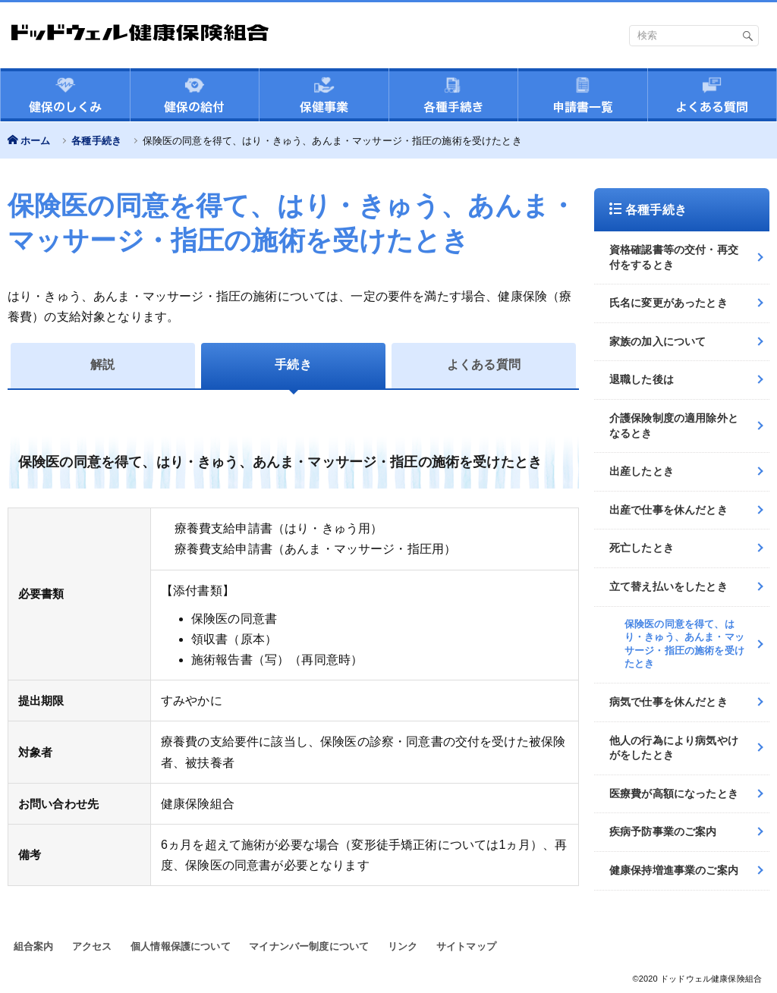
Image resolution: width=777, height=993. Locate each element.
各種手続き (96, 140)
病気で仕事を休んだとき (668, 702)
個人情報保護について (181, 946)
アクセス (92, 946)
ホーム (35, 140)
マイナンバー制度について (309, 946)
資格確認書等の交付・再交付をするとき (673, 257)
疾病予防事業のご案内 (663, 831)
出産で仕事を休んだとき (668, 510)
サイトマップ (466, 946)
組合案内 (34, 946)
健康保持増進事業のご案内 (673, 870)
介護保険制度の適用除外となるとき (673, 425)
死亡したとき (641, 548)
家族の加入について (657, 341)
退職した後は (641, 379)
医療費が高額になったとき (673, 793)
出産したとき (641, 471)
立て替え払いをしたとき (668, 586)
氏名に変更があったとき (668, 303)
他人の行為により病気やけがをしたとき (673, 748)
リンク (402, 946)
